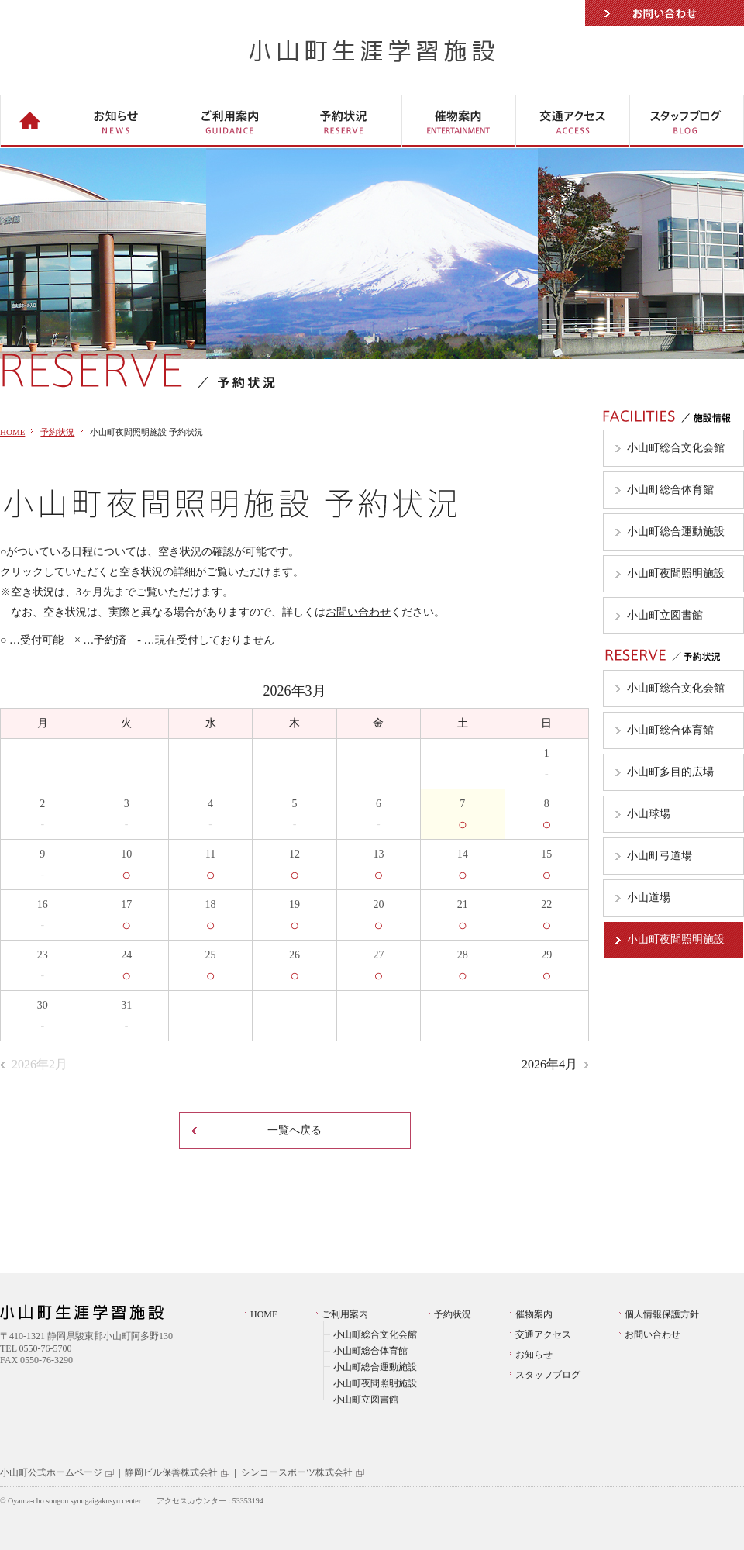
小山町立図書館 (365, 1399)
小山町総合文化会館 (375, 1334)
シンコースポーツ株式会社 (297, 1472)
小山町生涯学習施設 (372, 51)
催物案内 (534, 1314)
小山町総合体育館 (370, 1350)
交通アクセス (543, 1334)
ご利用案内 (345, 1314)
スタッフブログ (547, 1374)
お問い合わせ (664, 13)
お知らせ (534, 1354)
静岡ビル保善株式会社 (171, 1472)
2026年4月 (549, 1064)
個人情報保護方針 (662, 1314)
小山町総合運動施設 (375, 1367)
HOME (12, 432)
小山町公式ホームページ (51, 1472)
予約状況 (57, 432)
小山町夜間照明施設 (375, 1383)
